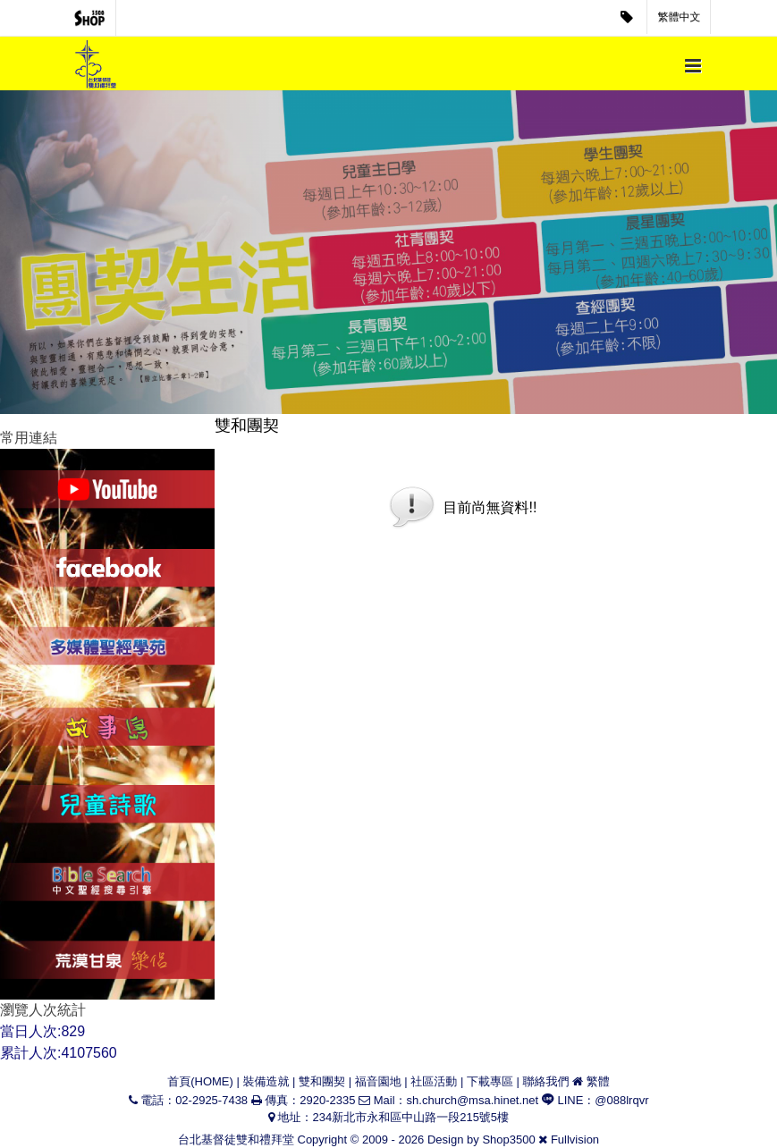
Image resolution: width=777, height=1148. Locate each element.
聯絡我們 (546, 1081)
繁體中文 (679, 17)
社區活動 (433, 1081)
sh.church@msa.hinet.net (473, 1100)
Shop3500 (508, 1139)
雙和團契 (322, 1081)
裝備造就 (265, 1081)
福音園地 (378, 1081)
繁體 (598, 1081)
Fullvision (575, 1139)
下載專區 (490, 1081)
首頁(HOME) (200, 1081)
